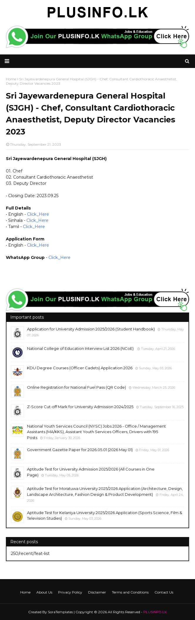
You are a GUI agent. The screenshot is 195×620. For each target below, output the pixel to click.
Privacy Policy (70, 592)
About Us (44, 592)
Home (25, 592)
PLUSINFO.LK (155, 612)
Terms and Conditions (130, 592)
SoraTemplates (60, 612)
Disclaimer (97, 592)
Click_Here (38, 214)
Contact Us (163, 592)
